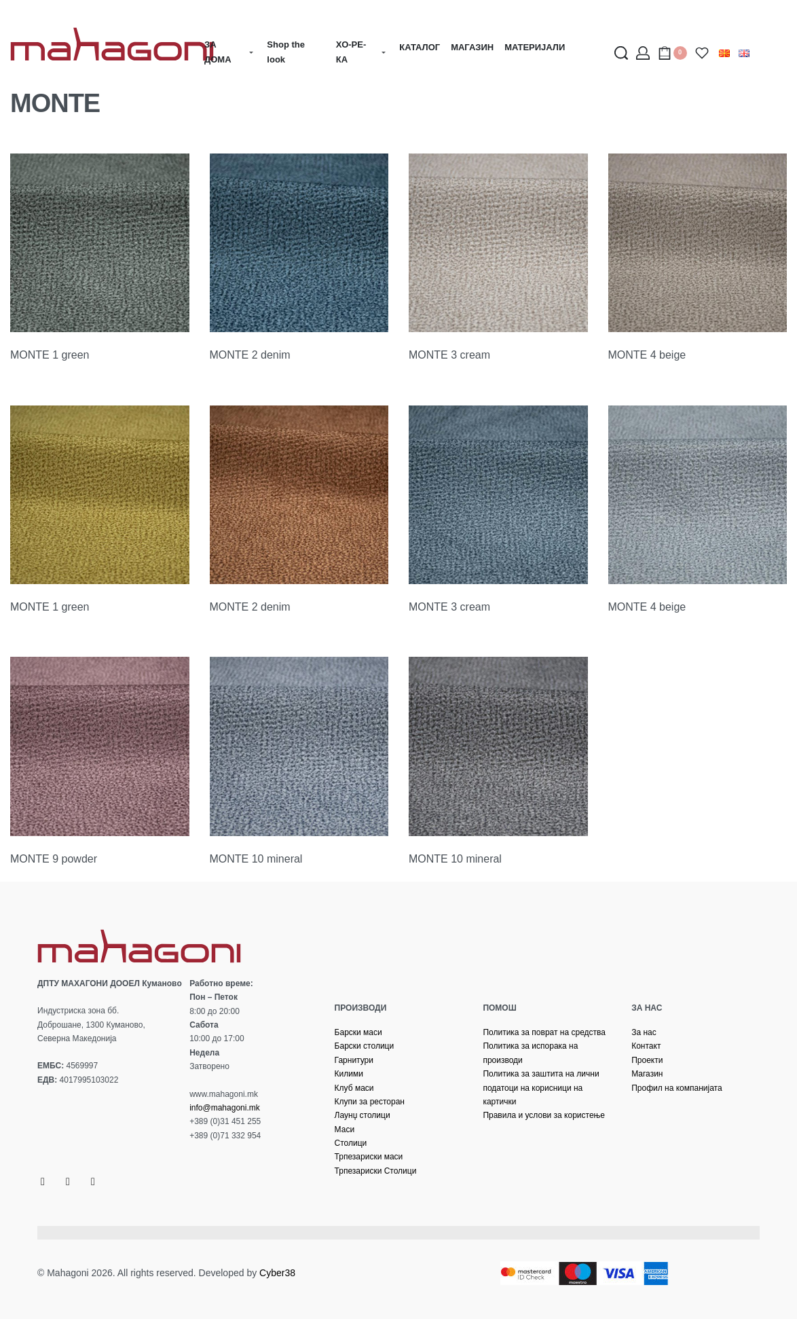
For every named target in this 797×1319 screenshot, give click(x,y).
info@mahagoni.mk (224, 1108)
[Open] (701, 53)
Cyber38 (277, 1272)
